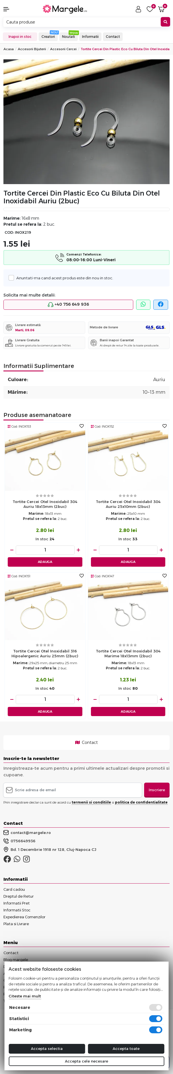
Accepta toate (126, 1048)
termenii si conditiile (91, 802)
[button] (14, 9)
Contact (113, 36)
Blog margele (15, 959)
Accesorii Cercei (63, 49)
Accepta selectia (47, 1048)
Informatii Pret (16, 903)
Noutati (68, 36)
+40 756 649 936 (68, 304)
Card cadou (14, 889)
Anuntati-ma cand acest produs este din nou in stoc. (63, 277)
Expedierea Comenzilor (24, 917)
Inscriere (157, 790)
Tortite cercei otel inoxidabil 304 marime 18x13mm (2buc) (128, 653)
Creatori (48, 36)
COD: (9, 232)
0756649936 (19, 841)
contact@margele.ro (27, 832)
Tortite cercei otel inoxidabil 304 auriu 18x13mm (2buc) (45, 504)
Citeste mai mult (25, 996)
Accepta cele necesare (86, 1061)
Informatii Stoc (17, 910)
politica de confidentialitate (141, 802)
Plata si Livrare (16, 923)
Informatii (90, 36)
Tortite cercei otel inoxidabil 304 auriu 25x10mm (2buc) (128, 504)
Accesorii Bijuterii (32, 49)
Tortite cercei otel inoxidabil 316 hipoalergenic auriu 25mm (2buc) (44, 653)
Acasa (8, 49)
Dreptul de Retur (18, 896)
